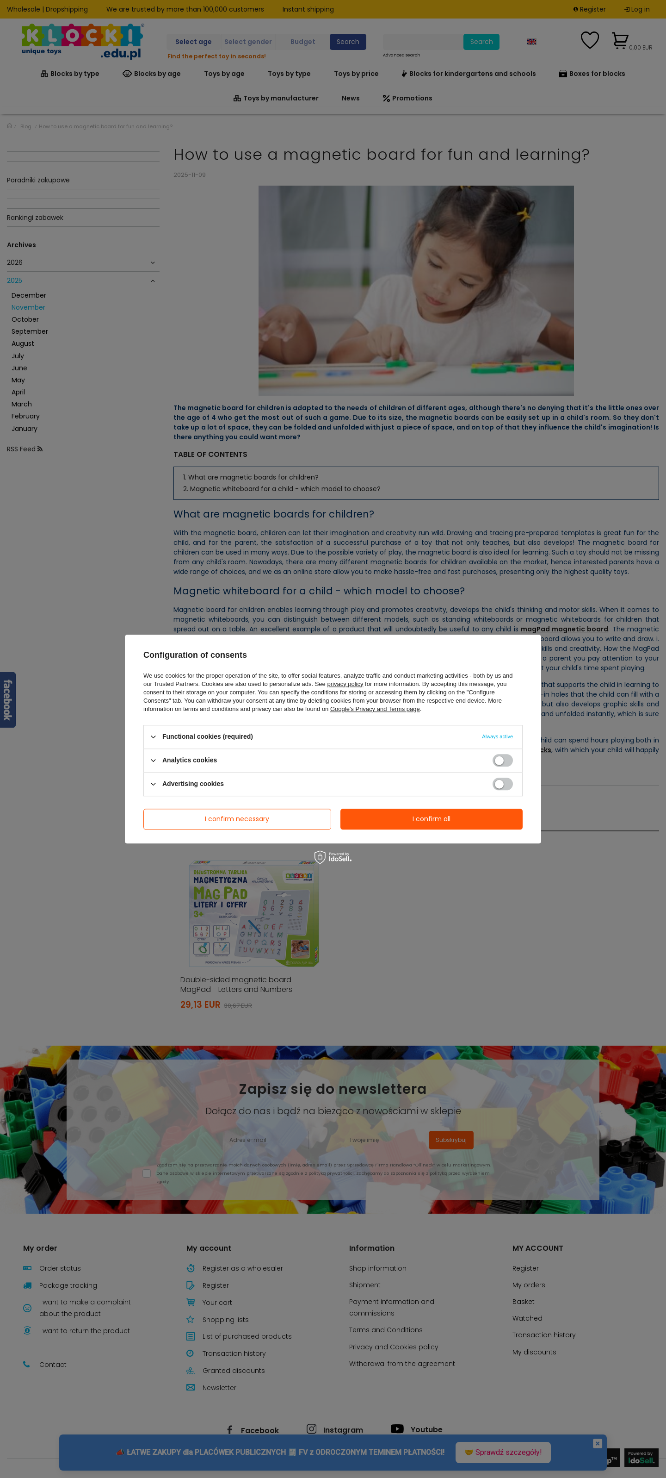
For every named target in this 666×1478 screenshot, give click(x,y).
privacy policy (345, 683)
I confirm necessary (237, 818)
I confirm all (431, 818)
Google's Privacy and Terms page (375, 708)
